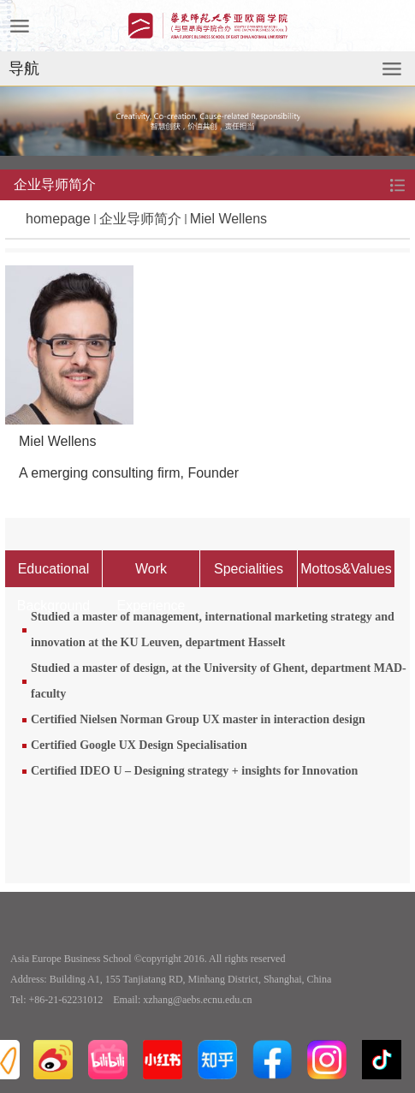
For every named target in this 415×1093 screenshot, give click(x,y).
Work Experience (150, 574)
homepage (58, 218)
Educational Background (53, 574)
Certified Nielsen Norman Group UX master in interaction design (198, 719)
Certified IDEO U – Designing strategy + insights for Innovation (194, 770)
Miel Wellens (228, 218)
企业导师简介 (140, 218)
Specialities (248, 568)
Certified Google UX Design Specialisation (139, 745)
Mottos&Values (345, 568)
